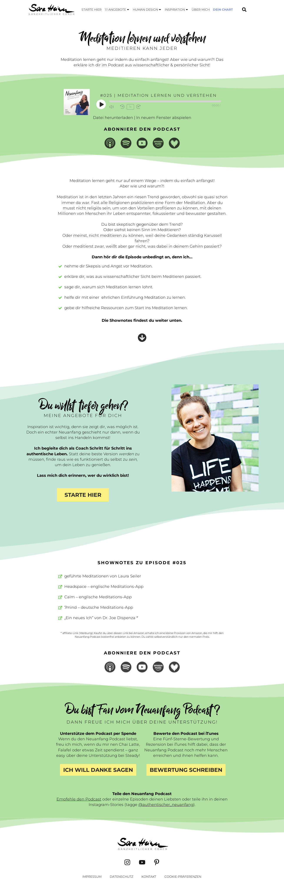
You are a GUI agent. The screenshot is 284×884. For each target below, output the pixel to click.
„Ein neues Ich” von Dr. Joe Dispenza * (101, 617)
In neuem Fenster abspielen (163, 117)
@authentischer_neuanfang (165, 804)
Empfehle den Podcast (78, 799)
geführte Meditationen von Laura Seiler (102, 576)
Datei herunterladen (113, 117)
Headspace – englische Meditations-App (103, 586)
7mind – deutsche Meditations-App (98, 607)
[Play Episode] (101, 104)
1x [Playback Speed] (130, 106)
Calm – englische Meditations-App (98, 597)
